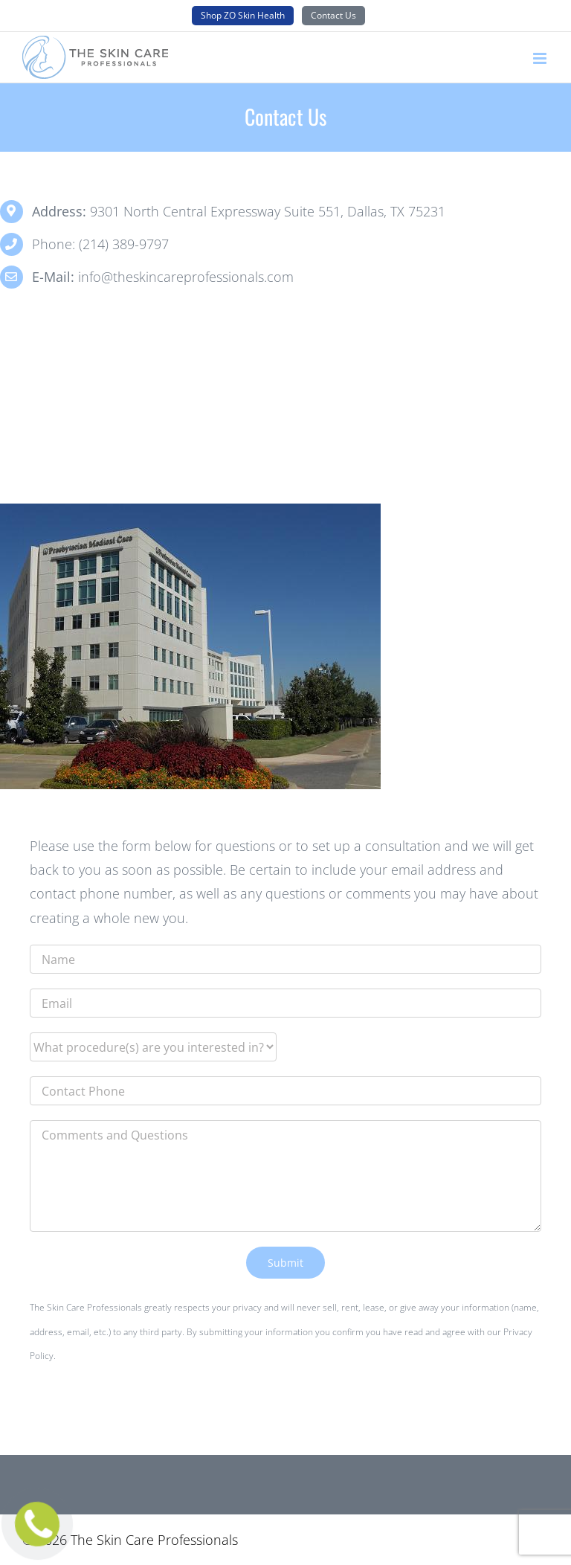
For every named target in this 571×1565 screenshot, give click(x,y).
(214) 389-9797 (124, 244)
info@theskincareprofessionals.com (186, 277)
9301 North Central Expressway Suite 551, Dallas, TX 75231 (267, 211)
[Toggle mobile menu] (541, 58)
